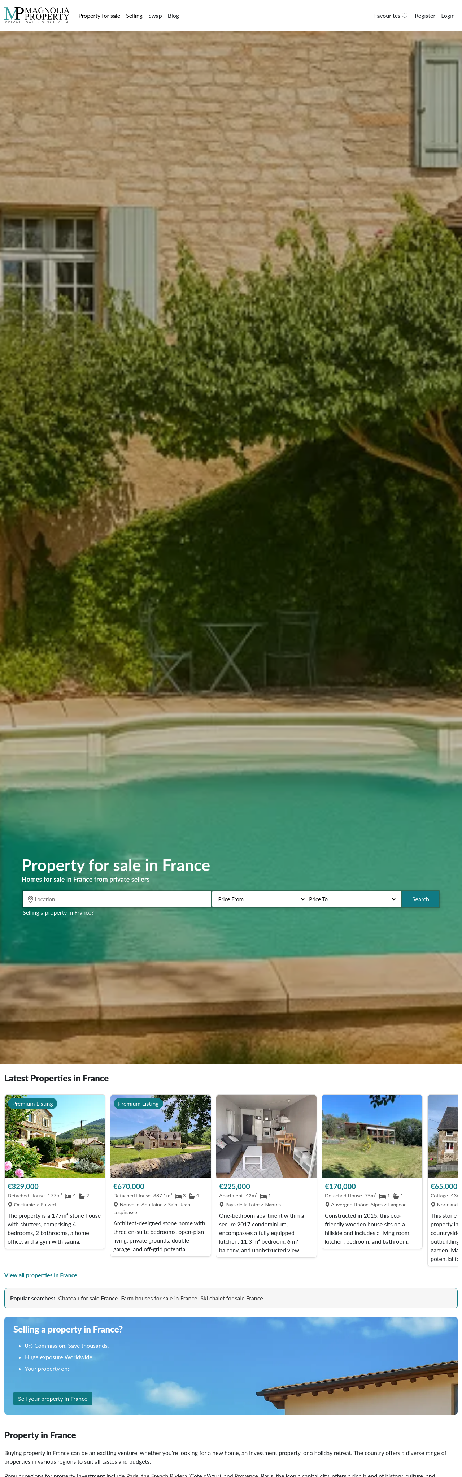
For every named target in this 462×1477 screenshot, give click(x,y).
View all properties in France (40, 1274)
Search (420, 898)
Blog (173, 15)
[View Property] (55, 1136)
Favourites (391, 15)
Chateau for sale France (88, 1298)
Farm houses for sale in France (159, 1298)
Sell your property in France (52, 1410)
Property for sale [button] (99, 15)
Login (448, 15)
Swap (155, 15)
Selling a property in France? (58, 912)
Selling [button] (134, 15)
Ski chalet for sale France (232, 1298)
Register (425, 15)
